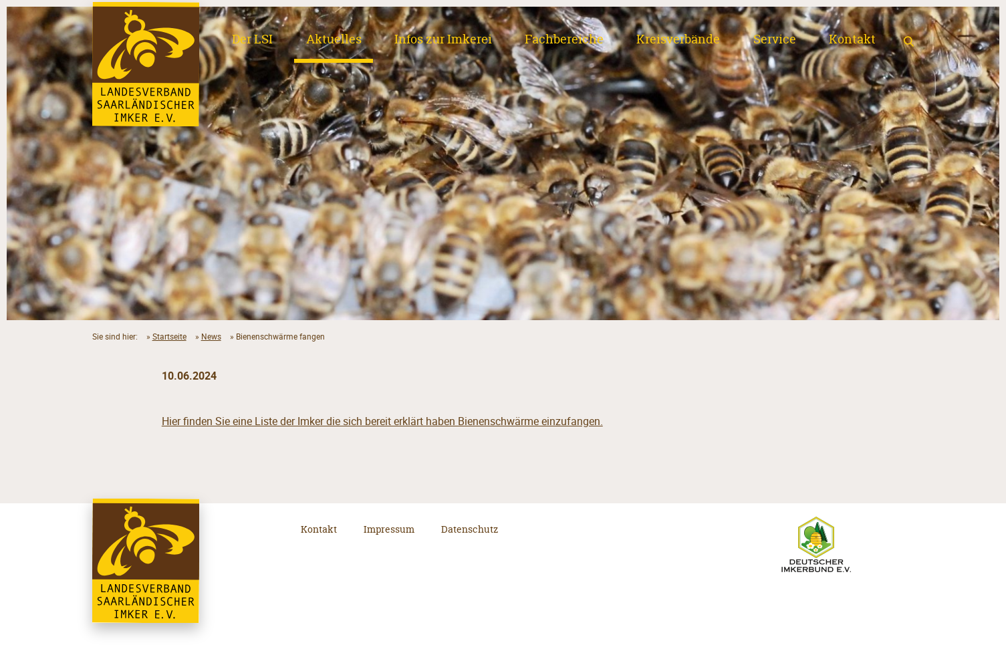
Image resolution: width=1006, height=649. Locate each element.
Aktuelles (334, 39)
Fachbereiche (564, 39)
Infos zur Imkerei (443, 39)
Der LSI (252, 39)
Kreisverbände (678, 39)
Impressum (389, 529)
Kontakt (852, 39)
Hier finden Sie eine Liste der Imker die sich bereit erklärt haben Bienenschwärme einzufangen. (382, 421)
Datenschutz (469, 529)
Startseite (169, 336)
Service (774, 39)
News (211, 336)
